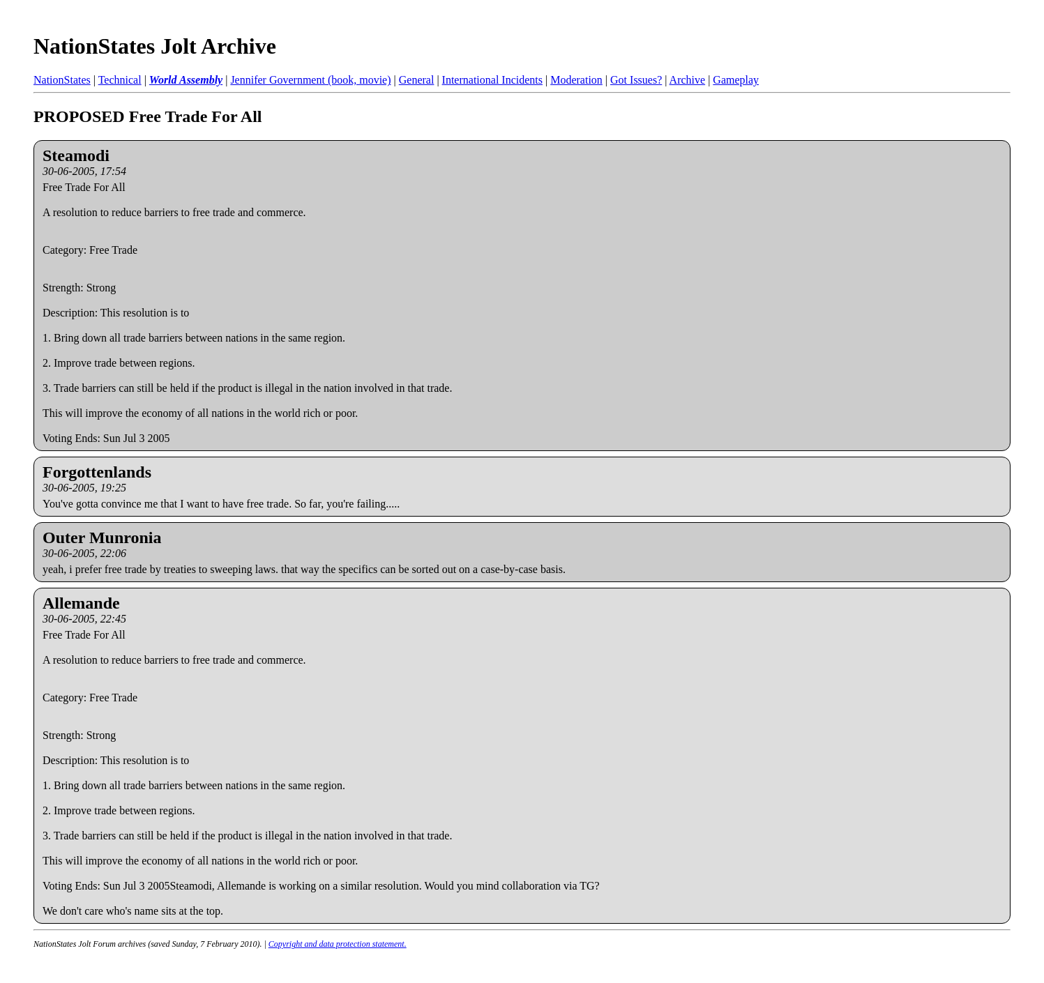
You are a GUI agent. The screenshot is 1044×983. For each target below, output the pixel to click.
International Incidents (492, 80)
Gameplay (736, 80)
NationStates (62, 80)
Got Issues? (636, 80)
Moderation (576, 80)
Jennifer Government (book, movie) (310, 80)
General (416, 80)
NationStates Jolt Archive (154, 46)
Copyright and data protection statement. (337, 944)
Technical (120, 80)
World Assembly (185, 80)
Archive (687, 80)
